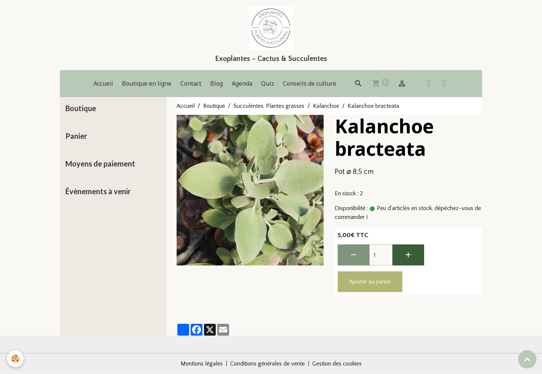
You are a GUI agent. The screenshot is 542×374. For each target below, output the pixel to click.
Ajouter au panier (370, 281)
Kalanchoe (326, 106)
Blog (216, 83)
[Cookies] (15, 358)
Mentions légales (202, 363)
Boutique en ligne (146, 83)
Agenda (242, 83)
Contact (190, 83)
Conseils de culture (309, 83)
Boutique (214, 106)
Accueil (103, 83)
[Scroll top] (527, 359)
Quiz (267, 83)
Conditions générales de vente (267, 363)
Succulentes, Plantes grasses (268, 106)
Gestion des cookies (337, 363)
